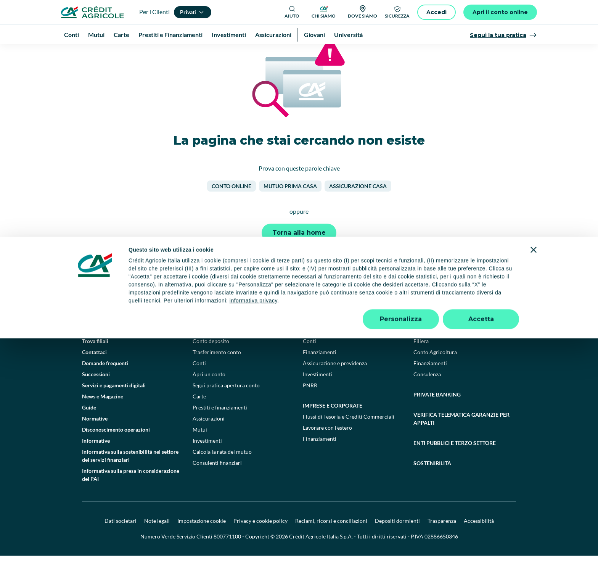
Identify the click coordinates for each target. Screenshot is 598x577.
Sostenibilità (432, 484)
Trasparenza (442, 542)
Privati (202, 351)
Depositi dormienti (397, 542)
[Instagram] (359, 316)
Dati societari (120, 542)
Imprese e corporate (332, 427)
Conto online (231, 207)
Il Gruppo (93, 351)
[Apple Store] (493, 316)
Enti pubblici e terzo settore (454, 464)
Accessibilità (479, 542)
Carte (199, 417)
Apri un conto (209, 395)
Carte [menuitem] (121, 34)
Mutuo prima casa (290, 207)
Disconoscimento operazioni (116, 451)
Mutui (200, 451)
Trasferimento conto (217, 373)
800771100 (227, 557)
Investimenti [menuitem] (229, 34)
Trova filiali (95, 362)
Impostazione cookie (201, 542)
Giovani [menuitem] (314, 34)
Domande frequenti (105, 384)
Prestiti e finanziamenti (220, 428)
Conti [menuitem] (71, 34)
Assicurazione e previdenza (335, 384)
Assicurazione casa (358, 207)
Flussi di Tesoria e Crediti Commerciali (348, 438)
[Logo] (92, 12)
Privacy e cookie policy (260, 542)
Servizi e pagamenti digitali (114, 406)
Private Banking (437, 416)
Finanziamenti (319, 373)
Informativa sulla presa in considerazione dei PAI (130, 496)
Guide (89, 428)
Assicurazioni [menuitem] (273, 34)
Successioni (96, 395)
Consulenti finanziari (217, 484)
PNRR (310, 406)
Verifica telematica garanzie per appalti (461, 440)
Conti (199, 384)
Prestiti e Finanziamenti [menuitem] (170, 34)
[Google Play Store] (441, 316)
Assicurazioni (209, 440)
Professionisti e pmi (331, 351)
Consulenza (427, 395)
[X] (376, 316)
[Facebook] (292, 316)
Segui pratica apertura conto (226, 406)
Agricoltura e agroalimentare (458, 351)
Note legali (157, 542)
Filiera (421, 362)
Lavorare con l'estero (327, 449)
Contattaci (94, 373)
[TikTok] (309, 316)
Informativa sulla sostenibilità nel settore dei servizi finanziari (130, 477)
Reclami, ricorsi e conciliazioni (331, 542)
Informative (96, 462)
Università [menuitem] (348, 34)
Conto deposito (211, 362)
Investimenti (207, 462)
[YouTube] (325, 316)
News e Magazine (102, 417)
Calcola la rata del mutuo (222, 473)
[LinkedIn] (342, 316)
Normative (95, 440)
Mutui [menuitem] (96, 34)
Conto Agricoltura (435, 373)
